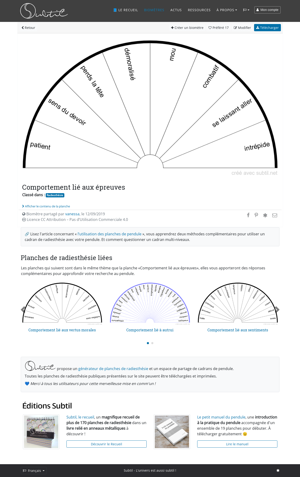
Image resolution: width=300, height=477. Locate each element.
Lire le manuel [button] (237, 444)
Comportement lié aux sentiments (237, 329)
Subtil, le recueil (80, 417)
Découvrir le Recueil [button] (106, 444)
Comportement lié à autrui (149, 329)
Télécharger (267, 27)
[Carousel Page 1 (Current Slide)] (148, 343)
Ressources (199, 10)
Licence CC (75, 219)
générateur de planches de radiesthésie (113, 368)
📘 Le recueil (125, 10)
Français (32, 470)
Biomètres (154, 10)
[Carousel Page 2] (152, 343)
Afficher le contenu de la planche (46, 206)
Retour (28, 27)
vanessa (72, 213)
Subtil (128, 470)
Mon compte (267, 10)
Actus (176, 10)
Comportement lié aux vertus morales (62, 329)
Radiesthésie (55, 195)
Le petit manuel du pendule (221, 417)
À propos (225, 10)
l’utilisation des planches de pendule (109, 234)
